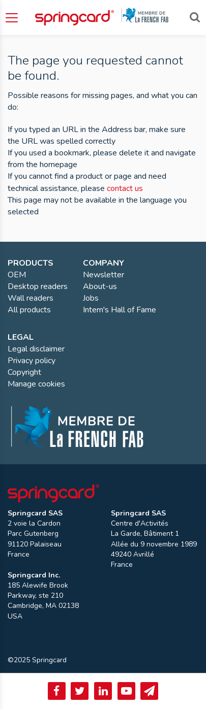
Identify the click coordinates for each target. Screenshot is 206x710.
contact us (125, 188)
